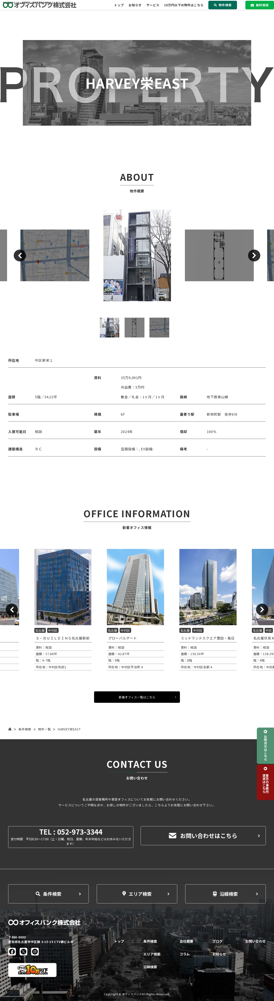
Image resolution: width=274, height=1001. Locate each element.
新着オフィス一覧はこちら (137, 697)
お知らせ (135, 9)
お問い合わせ (255, 941)
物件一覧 (44, 729)
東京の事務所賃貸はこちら (265, 783)
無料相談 (260, 9)
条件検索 (25, 729)
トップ (119, 9)
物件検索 (223, 9)
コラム (185, 953)
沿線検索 (225, 893)
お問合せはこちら (265, 748)
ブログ (217, 941)
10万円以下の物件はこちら (184, 9)
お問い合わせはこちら (203, 835)
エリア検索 (137, 893)
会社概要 (186, 941)
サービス (152, 9)
